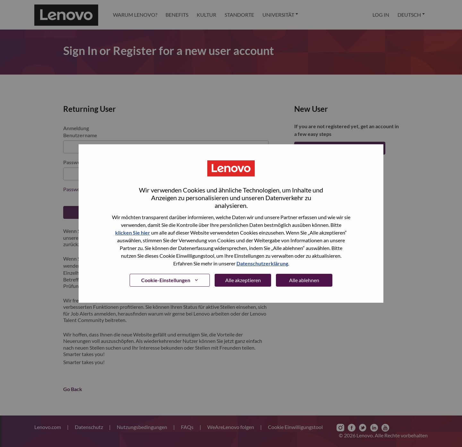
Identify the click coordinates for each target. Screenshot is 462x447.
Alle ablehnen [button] (304, 280)
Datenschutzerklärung (262, 263)
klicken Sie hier (132, 232)
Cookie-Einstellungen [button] (165, 280)
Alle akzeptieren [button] (243, 280)
